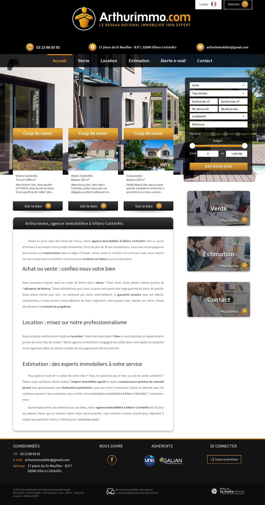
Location (109, 60)
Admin (68, 492)
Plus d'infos (234, 220)
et (222, 153)
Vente (83, 60)
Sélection (234, 4)
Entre (193, 153)
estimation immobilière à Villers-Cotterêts (119, 393)
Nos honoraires (50, 492)
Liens (61, 492)
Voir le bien (37, 206)
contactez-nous (88, 419)
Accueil (59, 60)
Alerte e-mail (173, 60)
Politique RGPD (31, 496)
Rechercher (218, 166)
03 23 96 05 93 (48, 47)
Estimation (139, 60)
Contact (204, 60)
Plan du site (18, 492)
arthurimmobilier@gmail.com (227, 47)
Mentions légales (33, 492)
